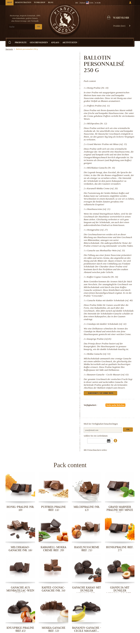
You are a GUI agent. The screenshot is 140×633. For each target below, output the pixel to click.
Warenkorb (121, 18)
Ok (127, 430)
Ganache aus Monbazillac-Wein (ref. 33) (106, 250)
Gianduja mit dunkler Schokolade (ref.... (120, 591)
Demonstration (23, 2)
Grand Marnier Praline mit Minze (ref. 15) (107, 144)
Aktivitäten (70, 43)
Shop (9, 2)
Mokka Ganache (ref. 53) (98, 354)
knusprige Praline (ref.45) (99, 339)
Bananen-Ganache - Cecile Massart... (86, 629)
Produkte (21, 43)
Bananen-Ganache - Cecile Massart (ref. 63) (108, 374)
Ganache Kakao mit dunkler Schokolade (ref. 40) (110, 300)
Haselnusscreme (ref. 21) (98, 209)
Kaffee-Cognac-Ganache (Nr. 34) (102, 276)
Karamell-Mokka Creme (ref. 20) (102, 188)
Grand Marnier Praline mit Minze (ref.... (120, 510)
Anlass (55, 43)
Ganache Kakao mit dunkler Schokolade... (86, 591)
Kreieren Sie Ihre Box (123, 40)
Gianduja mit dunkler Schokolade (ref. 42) (106, 324)
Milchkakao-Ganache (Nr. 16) (101, 167)
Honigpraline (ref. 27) (97, 229)
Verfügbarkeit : (90, 405)
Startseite (9, 49)
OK (38, 27)
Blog (50, 2)
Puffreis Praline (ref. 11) (98, 105)
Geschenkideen (39, 43)
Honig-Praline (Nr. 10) (97, 87)
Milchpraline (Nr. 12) (97, 123)
